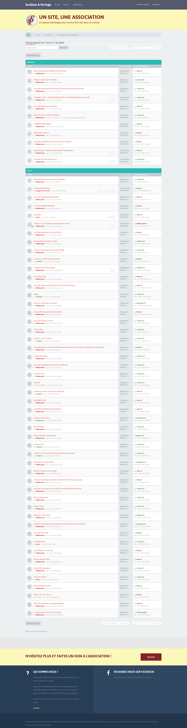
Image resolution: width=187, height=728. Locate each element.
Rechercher (78, 5)
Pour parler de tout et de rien (45, 42)
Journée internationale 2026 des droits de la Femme (54, 285)
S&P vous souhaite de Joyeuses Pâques (49, 603)
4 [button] (140, 48)
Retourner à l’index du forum (36, 631)
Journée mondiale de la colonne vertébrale (50, 365)
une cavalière (41, 385)
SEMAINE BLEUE (39, 400)
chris (138, 71)
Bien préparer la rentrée (43, 550)
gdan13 (139, 436)
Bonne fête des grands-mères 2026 (47, 312)
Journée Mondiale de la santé (45, 106)
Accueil (57, 5)
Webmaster (40, 73)
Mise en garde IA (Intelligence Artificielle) (49, 71)
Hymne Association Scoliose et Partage (49, 179)
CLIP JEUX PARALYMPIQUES (44, 206)
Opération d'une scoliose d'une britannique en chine (54, 453)
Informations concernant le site (76, 118)
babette (140, 515)
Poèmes (36, 382)
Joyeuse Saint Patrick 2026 (44, 268)
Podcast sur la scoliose (42, 338)
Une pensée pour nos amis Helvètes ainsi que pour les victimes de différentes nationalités (68, 347)
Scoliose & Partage (38, 4)
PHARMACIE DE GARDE (42, 124)
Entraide (37, 214)
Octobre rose (38, 374)
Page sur (124, 48)
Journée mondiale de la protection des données (52, 141)
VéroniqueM (141, 612)
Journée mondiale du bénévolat (46, 197)
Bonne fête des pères (42, 568)
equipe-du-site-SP (43, 191)
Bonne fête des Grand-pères (44, 435)
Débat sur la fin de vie (42, 594)
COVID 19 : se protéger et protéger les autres (51, 223)
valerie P (140, 241)
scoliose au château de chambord (46, 259)
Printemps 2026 (39, 276)
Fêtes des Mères (40, 577)
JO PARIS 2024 (39, 541)
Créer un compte (143, 4)
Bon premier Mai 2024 (42, 586)
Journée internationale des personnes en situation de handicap (58, 88)
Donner (151, 656)
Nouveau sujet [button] (33, 55)
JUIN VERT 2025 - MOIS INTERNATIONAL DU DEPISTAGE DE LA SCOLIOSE (61, 97)
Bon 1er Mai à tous (40, 497)
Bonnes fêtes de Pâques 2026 (45, 241)
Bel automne (38, 427)
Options (105, 623)
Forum (66, 5)
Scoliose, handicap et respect (45, 303)
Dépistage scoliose (41, 133)
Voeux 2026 (38, 329)
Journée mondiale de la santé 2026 (47, 232)
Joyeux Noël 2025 (40, 356)
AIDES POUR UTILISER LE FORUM (46, 115)
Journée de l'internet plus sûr (45, 159)
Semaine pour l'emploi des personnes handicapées (53, 150)
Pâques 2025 (38, 506)
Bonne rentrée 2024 (41, 559)
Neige (35, 294)
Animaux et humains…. (42, 418)
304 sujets (114, 48)
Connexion (156, 4)
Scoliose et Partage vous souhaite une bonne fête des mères (57, 488)
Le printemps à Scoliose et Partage (47, 612)
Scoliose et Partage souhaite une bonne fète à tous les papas (57, 480)
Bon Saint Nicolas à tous (43, 321)
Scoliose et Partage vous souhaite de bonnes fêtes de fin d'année (59, 524)
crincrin (139, 80)
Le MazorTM (38, 444)
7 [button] (151, 48)
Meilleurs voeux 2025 (41, 515)
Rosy (138, 133)
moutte (38, 597)
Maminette (40, 420)
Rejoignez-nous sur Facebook (134, 671)
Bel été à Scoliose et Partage (45, 471)
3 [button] (137, 48)
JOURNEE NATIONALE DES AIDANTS (47, 409)
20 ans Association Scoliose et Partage (48, 250)
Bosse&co (140, 303)
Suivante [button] (157, 48)
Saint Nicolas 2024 (40, 533)
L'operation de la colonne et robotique (48, 391)
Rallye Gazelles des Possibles (45, 80)
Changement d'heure (41, 188)
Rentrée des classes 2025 (43, 462)
